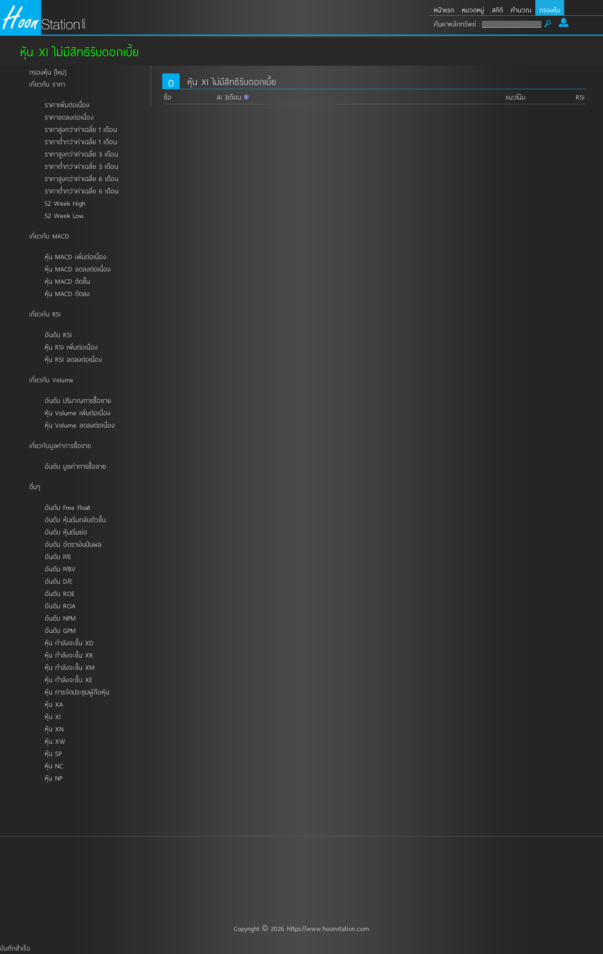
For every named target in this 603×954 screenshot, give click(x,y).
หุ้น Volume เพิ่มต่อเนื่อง (77, 413)
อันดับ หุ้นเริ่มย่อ (66, 532)
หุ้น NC (54, 766)
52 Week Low (64, 215)
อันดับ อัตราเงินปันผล (73, 544)
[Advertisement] (301, 858)
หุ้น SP (53, 753)
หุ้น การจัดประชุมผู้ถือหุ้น (77, 692)
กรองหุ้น (549, 10)
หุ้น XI (53, 716)
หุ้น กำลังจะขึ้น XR (69, 655)
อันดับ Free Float (67, 507)
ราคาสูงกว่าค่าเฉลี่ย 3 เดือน (81, 154)
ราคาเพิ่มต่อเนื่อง (67, 105)
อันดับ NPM (60, 618)
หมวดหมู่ (473, 10)
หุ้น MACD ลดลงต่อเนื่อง (77, 269)
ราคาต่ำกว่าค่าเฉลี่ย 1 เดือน (81, 142)
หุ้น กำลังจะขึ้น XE (68, 679)
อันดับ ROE (60, 593)
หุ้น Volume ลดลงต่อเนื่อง (80, 425)
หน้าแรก (444, 10)
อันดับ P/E (58, 556)
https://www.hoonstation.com (328, 928)
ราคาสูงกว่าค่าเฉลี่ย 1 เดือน (81, 129)
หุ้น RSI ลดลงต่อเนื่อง (73, 359)
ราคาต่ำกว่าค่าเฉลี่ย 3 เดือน (81, 166)
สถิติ (497, 10)
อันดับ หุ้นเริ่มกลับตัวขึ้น (75, 519)
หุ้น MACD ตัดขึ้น (67, 281)
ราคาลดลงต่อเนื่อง (69, 117)
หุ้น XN (54, 729)
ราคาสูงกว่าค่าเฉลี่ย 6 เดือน (81, 178)
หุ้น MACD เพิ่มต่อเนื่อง (75, 256)
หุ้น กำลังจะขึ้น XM (70, 667)
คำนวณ (521, 10)
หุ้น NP (53, 778)
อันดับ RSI (58, 335)
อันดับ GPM (60, 630)
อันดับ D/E (58, 581)
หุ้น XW (55, 741)
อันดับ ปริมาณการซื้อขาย (78, 400)
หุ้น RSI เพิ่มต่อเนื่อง (71, 347)
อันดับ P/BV (60, 569)
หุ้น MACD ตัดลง (67, 293)
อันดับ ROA (60, 606)
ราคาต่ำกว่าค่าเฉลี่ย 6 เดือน (81, 191)
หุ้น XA (54, 704)
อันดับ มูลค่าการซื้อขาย (75, 466)
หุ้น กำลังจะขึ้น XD (69, 643)
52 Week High (65, 203)
